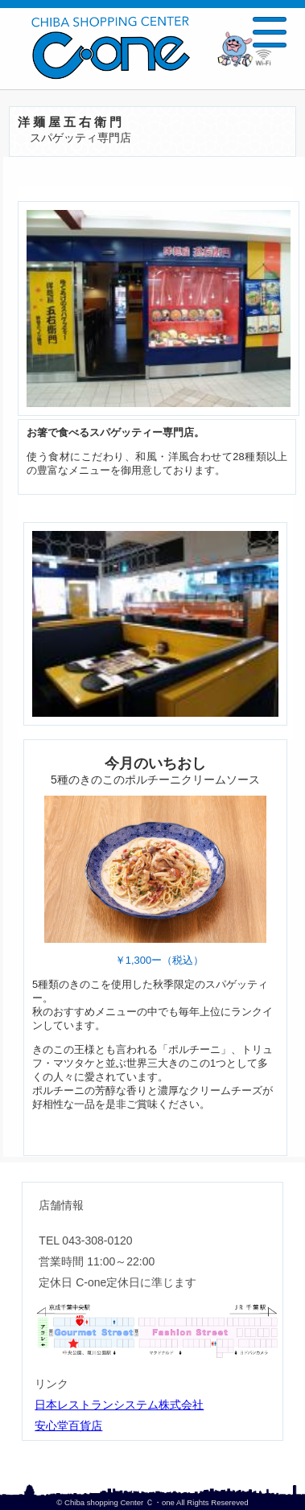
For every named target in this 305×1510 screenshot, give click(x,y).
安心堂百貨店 (68, 1427)
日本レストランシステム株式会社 (119, 1406)
